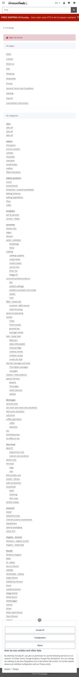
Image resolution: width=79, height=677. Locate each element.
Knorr (8, 585)
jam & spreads (12, 215)
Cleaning (13, 494)
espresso (13, 427)
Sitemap (9, 93)
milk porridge (15, 347)
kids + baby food (13, 336)
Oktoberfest (11, 523)
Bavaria (12, 382)
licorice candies (13, 149)
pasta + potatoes (13, 240)
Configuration (40, 638)
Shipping (10, 73)
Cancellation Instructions (17, 103)
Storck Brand (12, 616)
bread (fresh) (12, 185)
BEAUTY (9, 448)
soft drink (10, 415)
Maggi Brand (12, 593)
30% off (9, 131)
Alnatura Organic (13, 554)
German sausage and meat (18, 363)
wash (11, 490)
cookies (9, 168)
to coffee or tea (12, 438)
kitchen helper (12, 502)
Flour (8, 201)
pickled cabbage (16, 286)
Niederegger (11, 601)
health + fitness (13, 479)
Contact (9, 59)
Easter (9, 512)
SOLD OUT (10, 531)
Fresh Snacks (15, 324)
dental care (11, 459)
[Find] (74, 10)
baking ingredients (14, 197)
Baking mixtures (13, 193)
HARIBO (9, 570)
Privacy (16, 669)
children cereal (16, 355)
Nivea (8, 608)
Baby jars (13, 340)
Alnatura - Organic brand (17, 541)
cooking (9, 251)
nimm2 (9, 604)
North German (15, 390)
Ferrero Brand (12, 566)
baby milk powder (17, 344)
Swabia (12, 394)
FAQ (8, 68)
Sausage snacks (16, 332)
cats (11, 471)
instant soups (15, 263)
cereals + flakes (13, 218)
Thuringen (14, 386)
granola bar (14, 328)
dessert (9, 236)
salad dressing (15, 309)
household (11, 486)
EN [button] (56, 2)
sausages (13, 371)
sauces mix (14, 267)
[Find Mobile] (36, 10)
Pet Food (10, 463)
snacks (9, 317)
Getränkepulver (13, 434)
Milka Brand (11, 597)
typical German (13, 378)
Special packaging (14, 527)
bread (9, 182)
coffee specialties (13, 419)
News (8, 54)
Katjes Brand (12, 577)
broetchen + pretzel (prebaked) (20, 189)
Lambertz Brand (13, 589)
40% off (9, 135)
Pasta (11, 247)
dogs (11, 467)
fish (11, 282)
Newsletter (11, 78)
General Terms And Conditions (19, 88)
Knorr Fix (13, 270)
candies (9, 153)
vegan (9, 232)
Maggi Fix (13, 274)
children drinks (16, 351)
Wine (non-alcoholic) (15, 411)
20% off (9, 127)
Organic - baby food (15, 545)
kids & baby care (13, 475)
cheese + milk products (16, 374)
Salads (12, 294)
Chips (11, 321)
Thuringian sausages (18, 367)
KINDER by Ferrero (14, 581)
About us (10, 63)
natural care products (19, 456)
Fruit (11, 297)
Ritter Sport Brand (14, 612)
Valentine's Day (13, 515)
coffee (12, 423)
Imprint (7, 669)
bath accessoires (13, 483)
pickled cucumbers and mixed (22, 290)
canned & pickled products (18, 278)
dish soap (13, 498)
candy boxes (11, 164)
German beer (12, 403)
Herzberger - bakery (15, 574)
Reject (40, 645)
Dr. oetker (10, 562)
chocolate (10, 156)
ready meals (14, 259)
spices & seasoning (14, 313)
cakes (8, 205)
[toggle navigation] (3, 1)
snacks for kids (15, 359)
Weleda (9, 620)
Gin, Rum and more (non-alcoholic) (21, 407)
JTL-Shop (44, 673)
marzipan (10, 160)
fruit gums (10, 145)
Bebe (8, 558)
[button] (64, 3)
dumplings (14, 244)
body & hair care (16, 452)
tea (7, 430)
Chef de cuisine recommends (19, 519)
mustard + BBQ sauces (19, 305)
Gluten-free (11, 228)
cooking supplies (16, 255)
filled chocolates (13, 172)
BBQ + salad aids (13, 301)
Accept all (40, 630)
